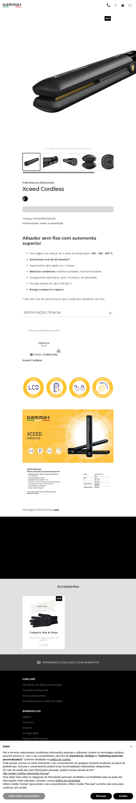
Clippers (27, 716)
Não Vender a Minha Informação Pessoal (25, 773)
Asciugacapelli (30, 733)
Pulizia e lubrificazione (35, 738)
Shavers (27, 727)
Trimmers (28, 722)
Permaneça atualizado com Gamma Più (68, 662)
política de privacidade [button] (67, 780)
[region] (68, 163)
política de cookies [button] (60, 759)
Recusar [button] (101, 796)
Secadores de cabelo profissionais (42, 684)
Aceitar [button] (123, 796)
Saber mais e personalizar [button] (24, 796)
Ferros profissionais (33, 695)
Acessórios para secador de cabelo (42, 701)
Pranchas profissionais (35, 690)
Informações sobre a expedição (42, 223)
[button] (131, 746)
